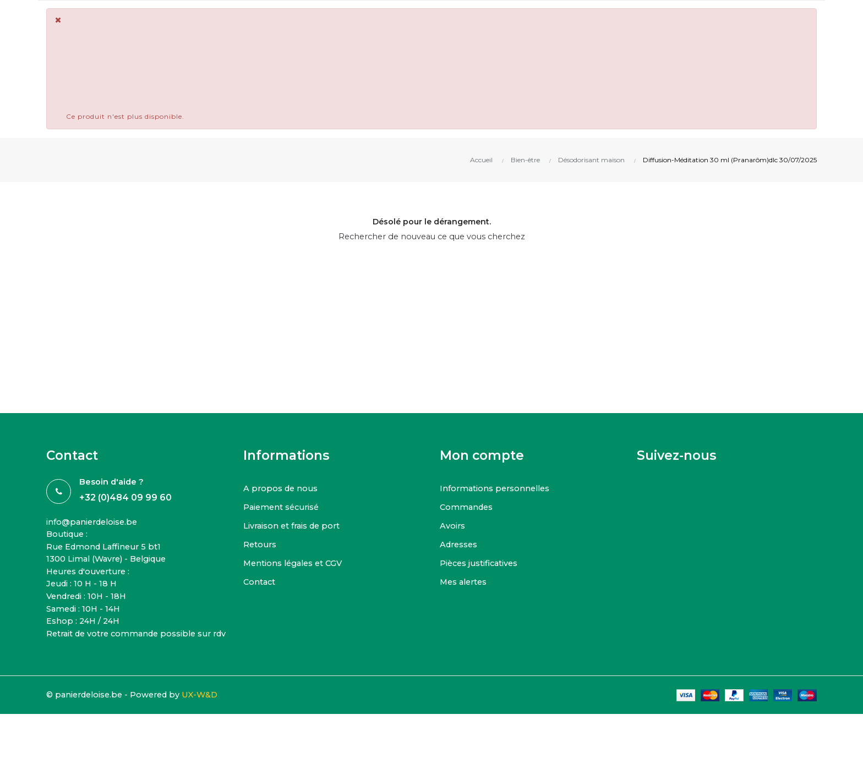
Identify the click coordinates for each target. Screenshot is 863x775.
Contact (260, 581)
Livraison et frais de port (294, 525)
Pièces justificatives (480, 563)
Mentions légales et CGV (295, 563)
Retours (260, 544)
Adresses (460, 544)
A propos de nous (281, 488)
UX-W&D (209, 711)
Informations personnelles (497, 488)
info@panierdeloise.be (94, 522)
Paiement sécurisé (283, 507)
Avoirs (453, 525)
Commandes (467, 507)
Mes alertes (465, 581)
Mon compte (482, 455)
